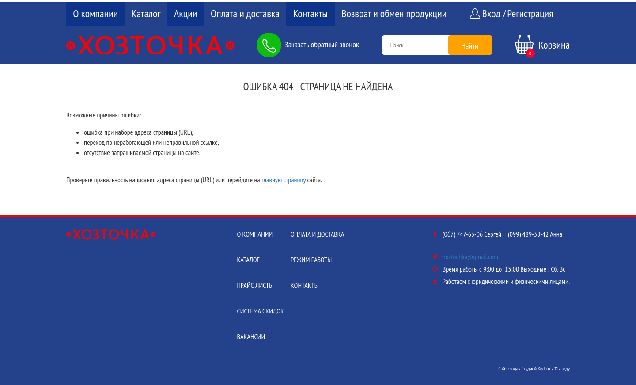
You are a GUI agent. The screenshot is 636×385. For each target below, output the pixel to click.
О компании (95, 13)
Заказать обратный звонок (322, 44)
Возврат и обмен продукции (394, 13)
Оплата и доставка (245, 13)
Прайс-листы (255, 285)
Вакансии (251, 336)
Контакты (310, 13)
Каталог (146, 13)
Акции (185, 13)
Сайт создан (509, 368)
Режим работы (311, 259)
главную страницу (283, 179)
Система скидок (260, 310)
